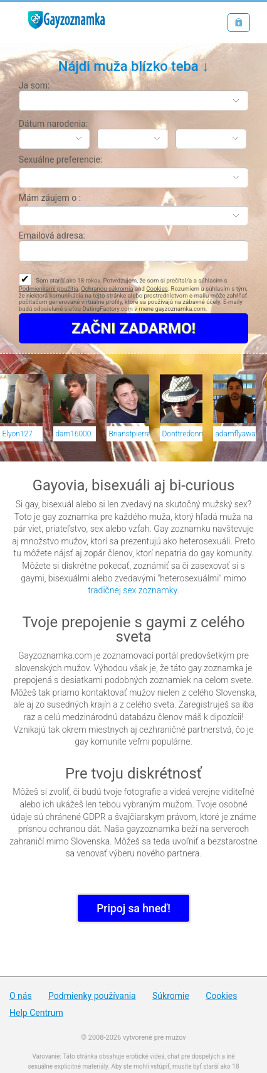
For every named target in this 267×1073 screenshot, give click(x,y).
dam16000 (73, 433)
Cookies (156, 288)
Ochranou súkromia (107, 288)
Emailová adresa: (52, 235)
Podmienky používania (92, 996)
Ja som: (34, 85)
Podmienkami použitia (48, 288)
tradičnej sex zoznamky (132, 590)
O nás (20, 996)
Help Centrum (36, 1013)
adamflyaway (235, 433)
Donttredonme (182, 433)
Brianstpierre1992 (128, 433)
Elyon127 (17, 433)
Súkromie (170, 996)
